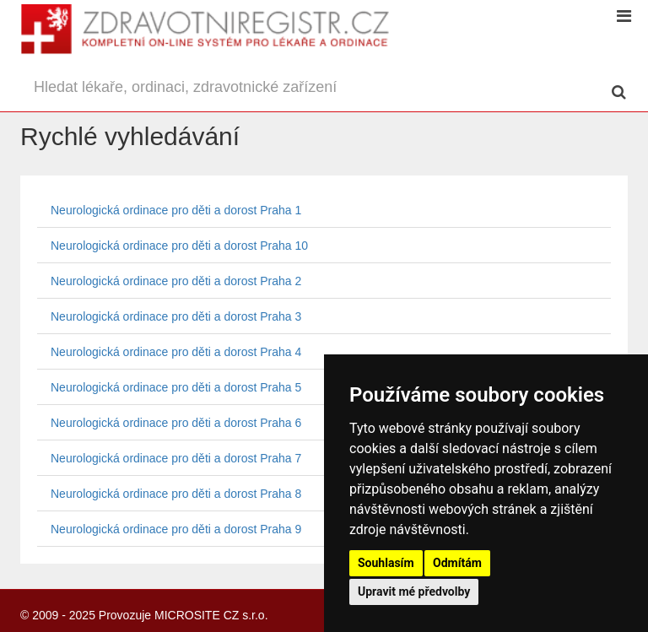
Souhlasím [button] (386, 563)
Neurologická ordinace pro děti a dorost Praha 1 (176, 210)
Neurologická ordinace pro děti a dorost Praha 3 (176, 316)
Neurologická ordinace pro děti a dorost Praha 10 (179, 245)
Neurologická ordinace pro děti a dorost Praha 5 (176, 387)
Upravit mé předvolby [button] (414, 591)
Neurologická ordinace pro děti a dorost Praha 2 (176, 281)
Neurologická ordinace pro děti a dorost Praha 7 (176, 458)
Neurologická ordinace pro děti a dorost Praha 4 (176, 352)
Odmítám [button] (457, 563)
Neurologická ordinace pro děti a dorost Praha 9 (176, 529)
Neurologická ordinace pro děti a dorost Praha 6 (176, 422)
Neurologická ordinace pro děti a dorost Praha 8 (176, 493)
